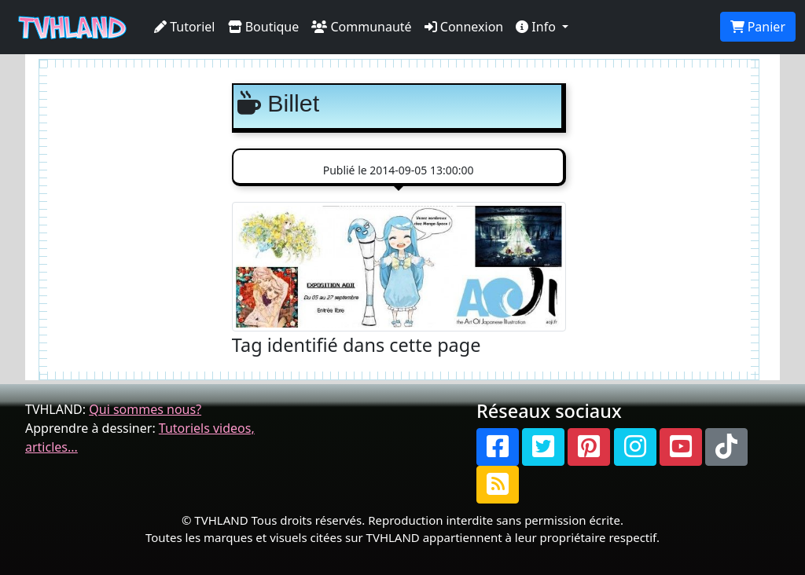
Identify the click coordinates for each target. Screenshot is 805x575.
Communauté (361, 26)
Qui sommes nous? (145, 409)
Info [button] (537, 26)
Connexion (464, 26)
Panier (757, 26)
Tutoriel (184, 26)
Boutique (264, 26)
